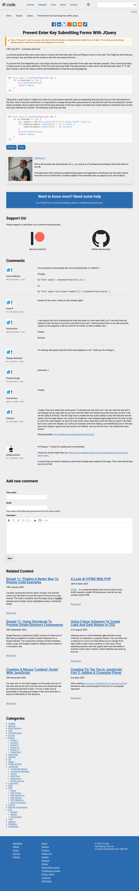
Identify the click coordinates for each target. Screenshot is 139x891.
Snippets (42, 5)
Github (16, 847)
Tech (10, 819)
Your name (11, 492)
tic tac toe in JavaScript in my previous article (105, 683)
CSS (10, 730)
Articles (30, 5)
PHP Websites (17, 800)
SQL (10, 810)
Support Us (47, 854)
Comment (10, 515)
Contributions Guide (51, 871)
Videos (45, 864)
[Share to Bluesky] (64, 24)
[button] (85, 24)
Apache (11, 726)
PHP (10, 788)
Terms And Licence (50, 867)
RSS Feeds (47, 881)
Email (8, 503)
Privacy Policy (48, 874)
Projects (45, 850)
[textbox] (69, 538)
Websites (12, 824)
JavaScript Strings (18, 769)
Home (8, 16)
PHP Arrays (15, 793)
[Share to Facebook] (54, 24)
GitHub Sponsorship (101, 249)
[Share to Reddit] (69, 24)
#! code (8, 4)
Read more (11, 613)
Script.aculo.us (17, 781)
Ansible (11, 723)
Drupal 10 (14, 747)
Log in (134, 11)
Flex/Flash (13, 754)
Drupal (11, 738)
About (63, 5)
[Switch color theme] (88, 4)
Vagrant (12, 822)
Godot (11, 762)
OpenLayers (15, 778)
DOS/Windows (15, 733)
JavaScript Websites (19, 771)
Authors (45, 847)
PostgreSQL (15, 817)
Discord (16, 854)
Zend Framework (18, 802)
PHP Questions (17, 795)
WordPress (13, 826)
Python (11, 805)
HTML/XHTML (15, 764)
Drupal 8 (14, 742)
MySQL (13, 814)
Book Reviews (14, 728)
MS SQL (14, 812)
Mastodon (17, 843)
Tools (53, 5)
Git (9, 759)
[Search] (135, 5)
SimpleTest (15, 752)
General (11, 757)
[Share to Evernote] (75, 24)
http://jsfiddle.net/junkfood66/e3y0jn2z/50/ (74, 434)
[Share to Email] (80, 24)
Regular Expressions (17, 807)
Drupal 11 (14, 750)
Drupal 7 (14, 740)
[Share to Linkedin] (59, 24)
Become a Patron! (38, 249)
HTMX (74, 589)
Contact (73, 5)
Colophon (46, 878)
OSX (10, 786)
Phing (13, 790)
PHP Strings (16, 798)
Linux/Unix (13, 783)
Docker (11, 735)
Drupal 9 (14, 745)
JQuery (30, 16)
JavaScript (11, 147)
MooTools (15, 776)
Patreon (16, 857)
